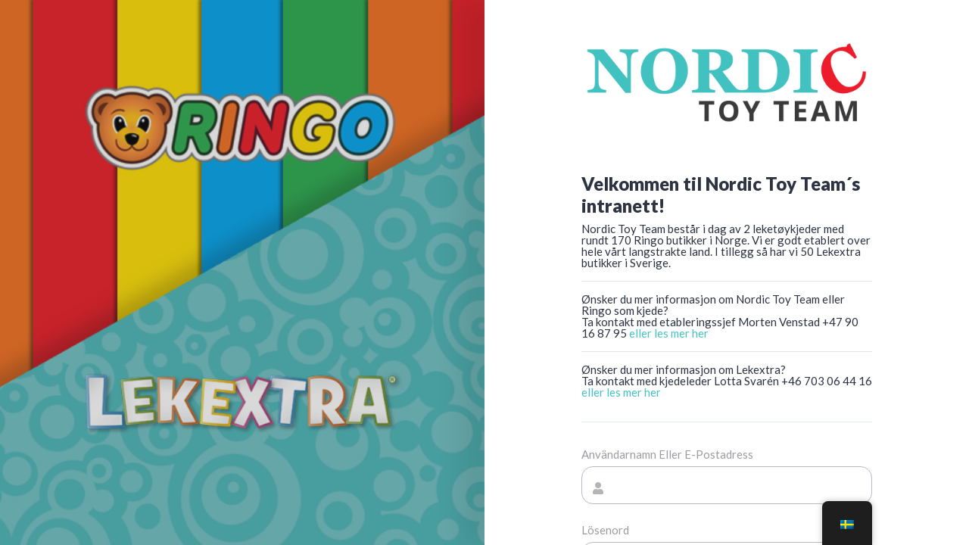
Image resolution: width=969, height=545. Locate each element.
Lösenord (605, 530)
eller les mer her (669, 333)
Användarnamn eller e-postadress (667, 454)
